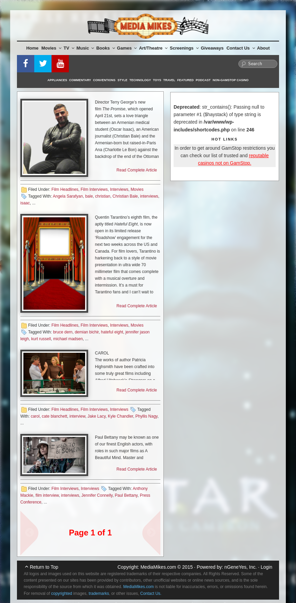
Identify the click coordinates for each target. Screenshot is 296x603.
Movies (51, 48)
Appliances (57, 80)
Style (122, 80)
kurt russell (41, 338)
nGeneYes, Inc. (240, 567)
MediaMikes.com (158, 567)
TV (69, 48)
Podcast (203, 80)
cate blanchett (54, 416)
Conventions (104, 80)
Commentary (80, 80)
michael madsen (68, 338)
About (263, 48)
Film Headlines (65, 189)
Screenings (184, 48)
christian (102, 196)
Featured (185, 80)
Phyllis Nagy (146, 416)
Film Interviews (94, 189)
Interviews (119, 189)
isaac (25, 203)
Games (127, 48)
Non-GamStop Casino (231, 80)
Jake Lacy (96, 416)
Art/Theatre (153, 48)
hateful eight (112, 332)
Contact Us (240, 48)
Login (266, 567)
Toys (157, 80)
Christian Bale (125, 196)
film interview (47, 495)
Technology (140, 80)
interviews (149, 196)
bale (89, 196)
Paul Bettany (126, 495)
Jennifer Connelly (97, 495)
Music (85, 48)
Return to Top (44, 567)
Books (105, 48)
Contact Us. (151, 593)
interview (77, 416)
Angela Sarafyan (68, 196)
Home (32, 48)
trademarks (98, 593)
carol (35, 416)
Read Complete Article (137, 170)
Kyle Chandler (120, 416)
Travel (169, 80)
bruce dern (62, 332)
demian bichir (87, 332)
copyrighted (61, 593)
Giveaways (212, 48)
